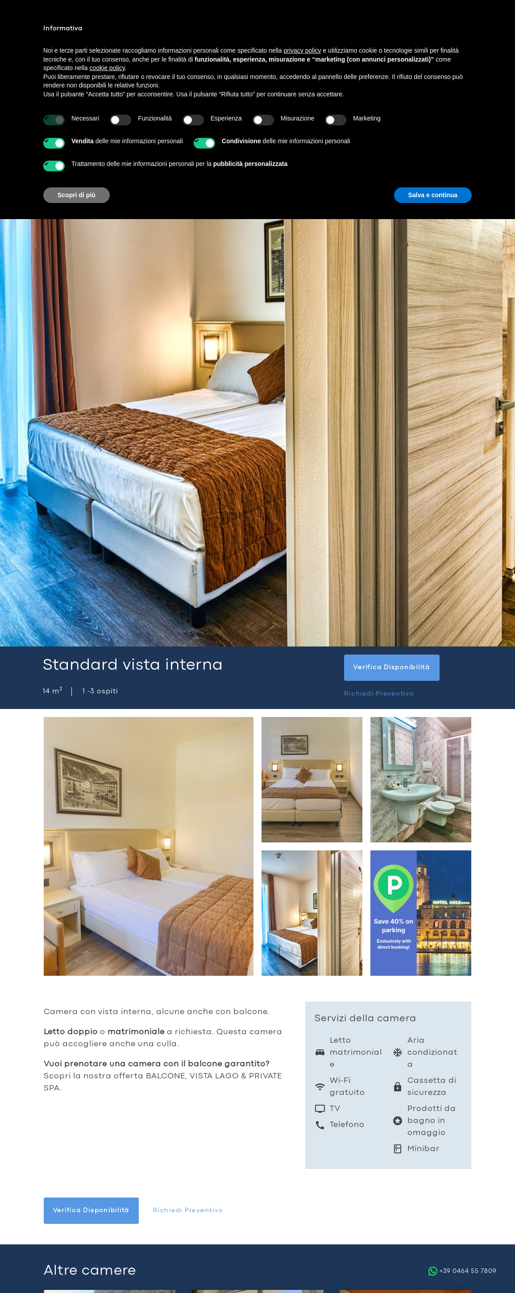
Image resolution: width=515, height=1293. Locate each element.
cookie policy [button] (107, 67)
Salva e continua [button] (432, 195)
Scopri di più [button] (77, 195)
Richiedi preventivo (379, 693)
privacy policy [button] (302, 50)
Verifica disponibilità (391, 667)
